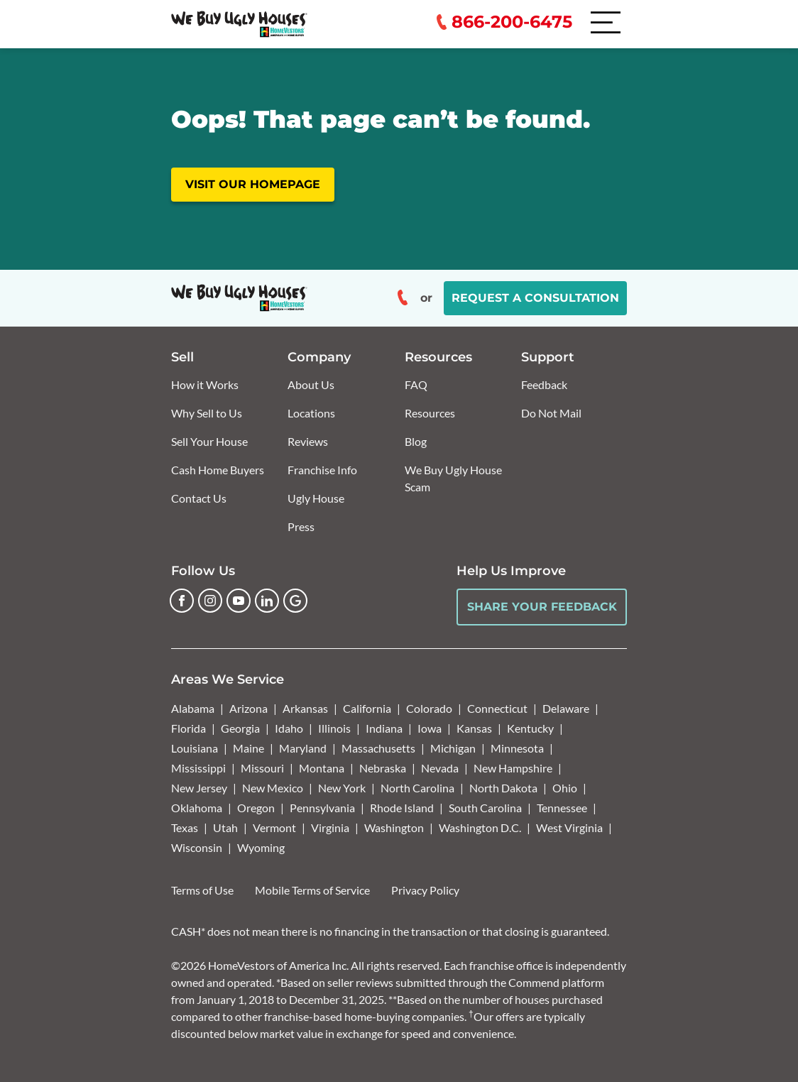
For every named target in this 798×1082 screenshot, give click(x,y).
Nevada (440, 768)
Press (301, 526)
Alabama (192, 708)
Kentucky (530, 728)
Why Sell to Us (206, 413)
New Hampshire (513, 768)
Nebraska (382, 768)
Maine (248, 748)
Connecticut (497, 708)
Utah (225, 827)
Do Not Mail (551, 413)
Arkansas (305, 708)
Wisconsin (196, 847)
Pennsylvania (322, 807)
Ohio (564, 787)
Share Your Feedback (542, 606)
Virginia (330, 827)
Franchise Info (322, 469)
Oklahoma (196, 807)
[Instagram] (210, 600)
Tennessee (562, 807)
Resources (430, 413)
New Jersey (199, 787)
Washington (394, 827)
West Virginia (569, 827)
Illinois (334, 728)
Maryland (303, 748)
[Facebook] (181, 600)
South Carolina (485, 807)
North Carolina (417, 787)
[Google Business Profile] (295, 600)
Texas (184, 827)
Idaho (289, 728)
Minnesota (517, 748)
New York (342, 787)
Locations (311, 413)
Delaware (565, 708)
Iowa (429, 728)
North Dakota (503, 787)
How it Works (205, 384)
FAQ (416, 384)
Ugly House (316, 498)
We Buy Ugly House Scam (453, 478)
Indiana (384, 728)
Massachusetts (378, 748)
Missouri (262, 768)
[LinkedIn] (267, 600)
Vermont (274, 827)
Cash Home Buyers (217, 469)
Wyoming (261, 847)
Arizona (248, 708)
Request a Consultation (535, 298)
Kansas (474, 728)
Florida (188, 728)
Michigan (453, 748)
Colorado (429, 708)
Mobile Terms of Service (312, 890)
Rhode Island (402, 807)
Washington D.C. (480, 827)
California (367, 708)
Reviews (308, 441)
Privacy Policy (425, 890)
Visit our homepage (252, 184)
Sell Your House (209, 441)
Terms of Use (202, 890)
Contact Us (198, 498)
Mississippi (198, 768)
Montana (321, 768)
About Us (311, 384)
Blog (416, 441)
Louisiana (194, 748)
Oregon (256, 807)
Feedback (544, 384)
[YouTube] (238, 600)
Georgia (240, 728)
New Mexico (272, 787)
